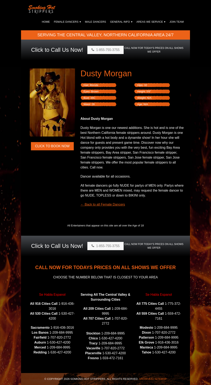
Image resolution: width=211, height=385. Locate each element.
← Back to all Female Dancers (103, 204)
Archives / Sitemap (152, 378)
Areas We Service (149, 21)
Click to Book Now (52, 146)
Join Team (176, 21)
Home (46, 21)
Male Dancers (95, 21)
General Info (120, 21)
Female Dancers (66, 21)
